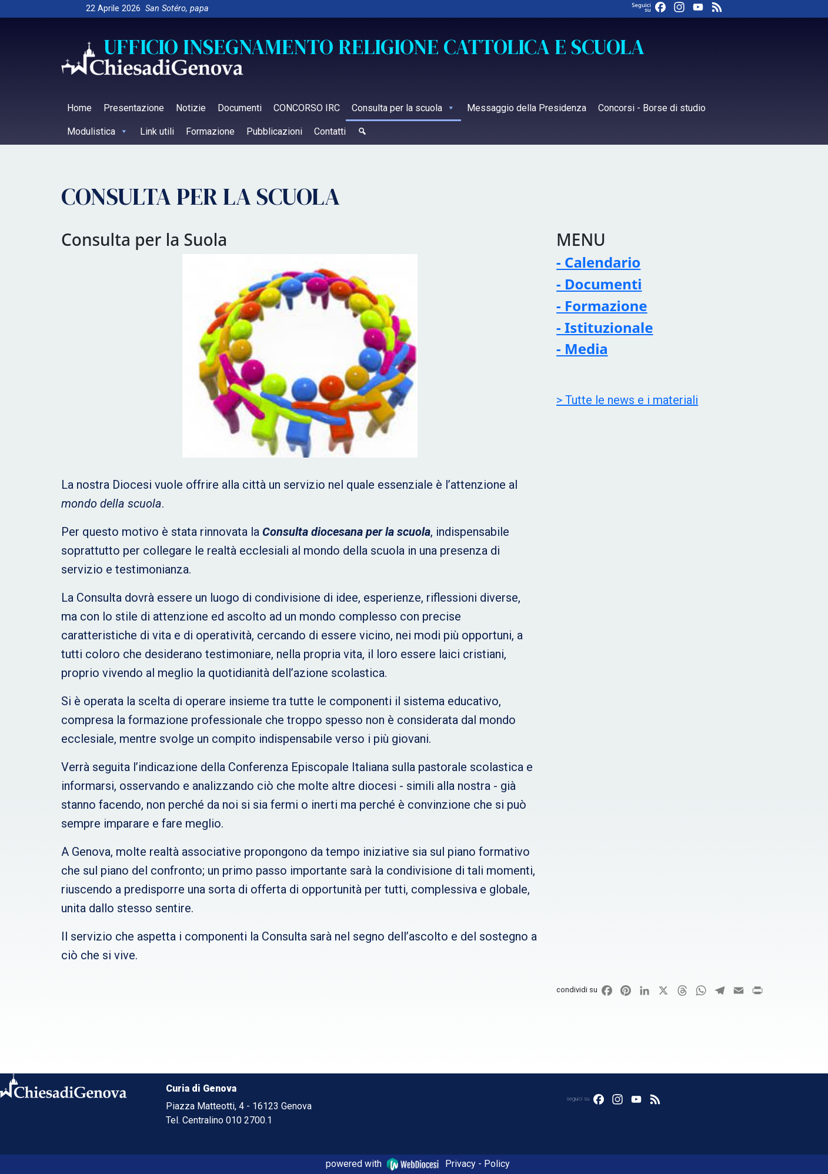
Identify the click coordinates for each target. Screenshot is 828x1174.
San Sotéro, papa (177, 9)
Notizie (191, 108)
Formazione (210, 131)
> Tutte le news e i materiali (627, 400)
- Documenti (599, 284)
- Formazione (601, 305)
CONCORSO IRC (306, 108)
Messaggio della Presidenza (526, 108)
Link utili (157, 131)
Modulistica (97, 131)
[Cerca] (362, 133)
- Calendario (598, 262)
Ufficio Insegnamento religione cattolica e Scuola (374, 47)
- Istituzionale (604, 327)
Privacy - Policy (477, 1163)
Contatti (330, 131)
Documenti (240, 108)
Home (79, 108)
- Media (582, 348)
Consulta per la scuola (403, 108)
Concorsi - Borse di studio (652, 108)
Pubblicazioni (274, 131)
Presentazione (133, 108)
